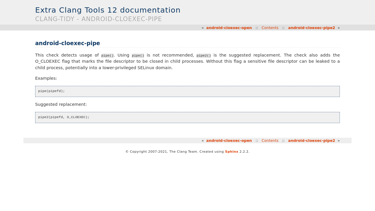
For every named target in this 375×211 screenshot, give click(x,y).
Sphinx (231, 152)
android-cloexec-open (229, 27)
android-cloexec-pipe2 (311, 27)
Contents (270, 27)
